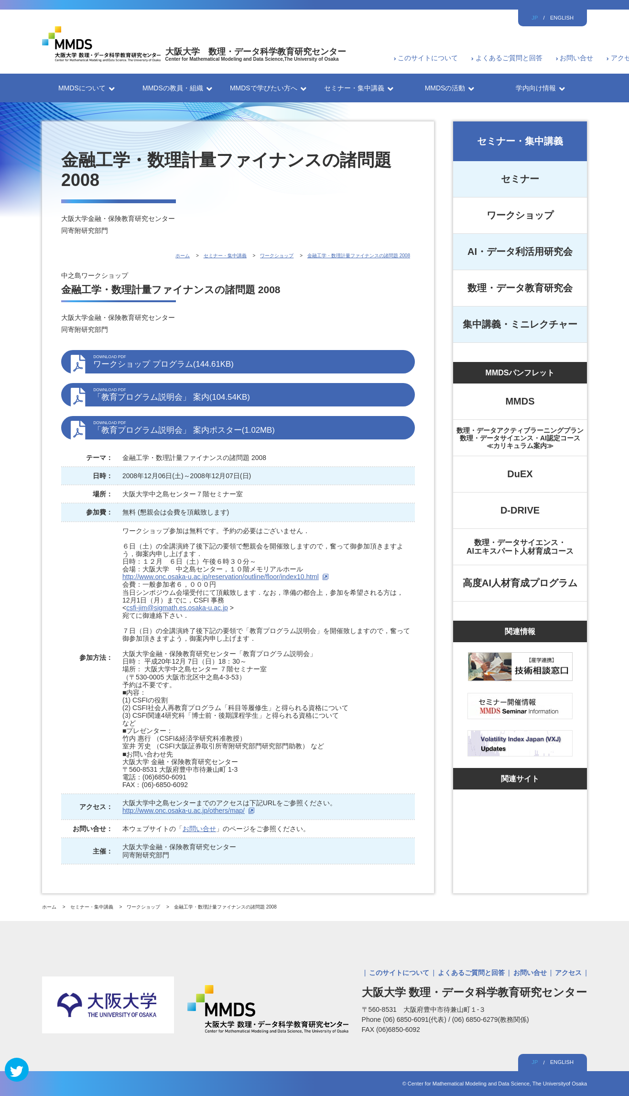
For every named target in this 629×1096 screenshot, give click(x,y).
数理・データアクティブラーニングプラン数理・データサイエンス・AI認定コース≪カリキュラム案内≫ (520, 438)
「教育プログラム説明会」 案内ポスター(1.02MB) (249, 427)
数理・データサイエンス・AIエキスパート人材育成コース (520, 546)
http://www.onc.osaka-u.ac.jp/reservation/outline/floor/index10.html (220, 577)
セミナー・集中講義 (520, 141)
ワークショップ (520, 215)
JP (534, 18)
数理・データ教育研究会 (520, 288)
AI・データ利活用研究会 (520, 251)
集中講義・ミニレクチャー (520, 324)
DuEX (519, 474)
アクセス (568, 972)
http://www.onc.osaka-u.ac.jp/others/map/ (183, 810)
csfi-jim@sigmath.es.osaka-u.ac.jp (177, 608)
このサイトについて (428, 58)
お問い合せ (576, 58)
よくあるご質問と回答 (509, 58)
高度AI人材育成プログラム (520, 583)
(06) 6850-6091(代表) (415, 1019)
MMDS (519, 401)
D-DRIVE (520, 510)
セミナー (520, 179)
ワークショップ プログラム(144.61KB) (249, 361)
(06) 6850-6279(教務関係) (490, 1019)
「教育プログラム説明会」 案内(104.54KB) (249, 394)
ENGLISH (562, 18)
